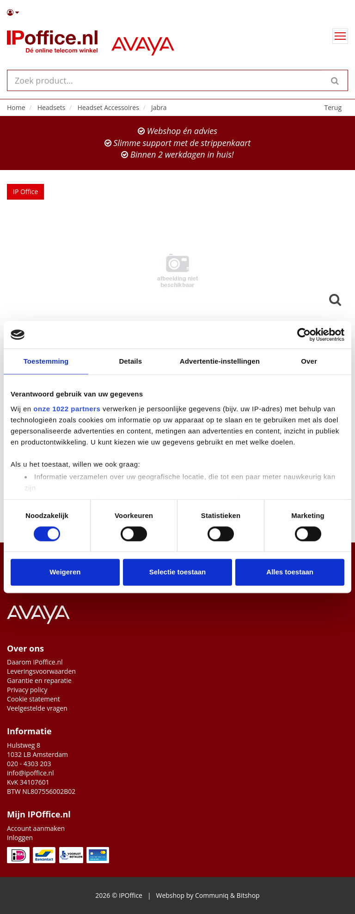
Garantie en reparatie (39, 680)
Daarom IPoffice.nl (35, 662)
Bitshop (248, 895)
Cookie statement (33, 699)
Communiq (211, 895)
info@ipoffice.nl (30, 772)
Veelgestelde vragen (37, 708)
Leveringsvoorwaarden (41, 671)
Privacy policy (27, 689)
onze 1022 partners (66, 409)
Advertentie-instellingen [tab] (220, 361)
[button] (177, 12)
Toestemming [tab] (46, 361)
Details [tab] (130, 361)
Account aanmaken (36, 828)
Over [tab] (309, 361)
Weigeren (64, 572)
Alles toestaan (289, 572)
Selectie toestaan (177, 572)
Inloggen (20, 837)
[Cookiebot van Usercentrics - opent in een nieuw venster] (303, 334)
